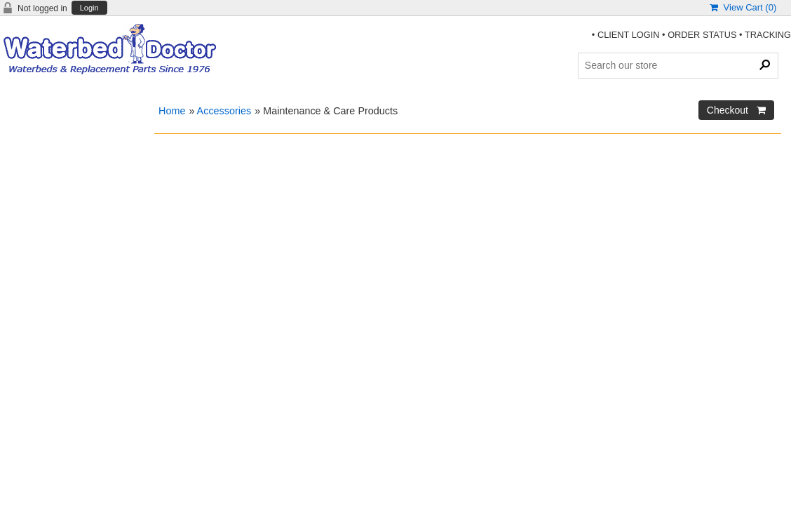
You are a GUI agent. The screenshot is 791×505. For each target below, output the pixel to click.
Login (89, 8)
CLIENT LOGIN (628, 34)
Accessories (224, 110)
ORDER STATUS (702, 34)
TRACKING (768, 34)
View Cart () (743, 7)
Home (171, 110)
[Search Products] (678, 65)
